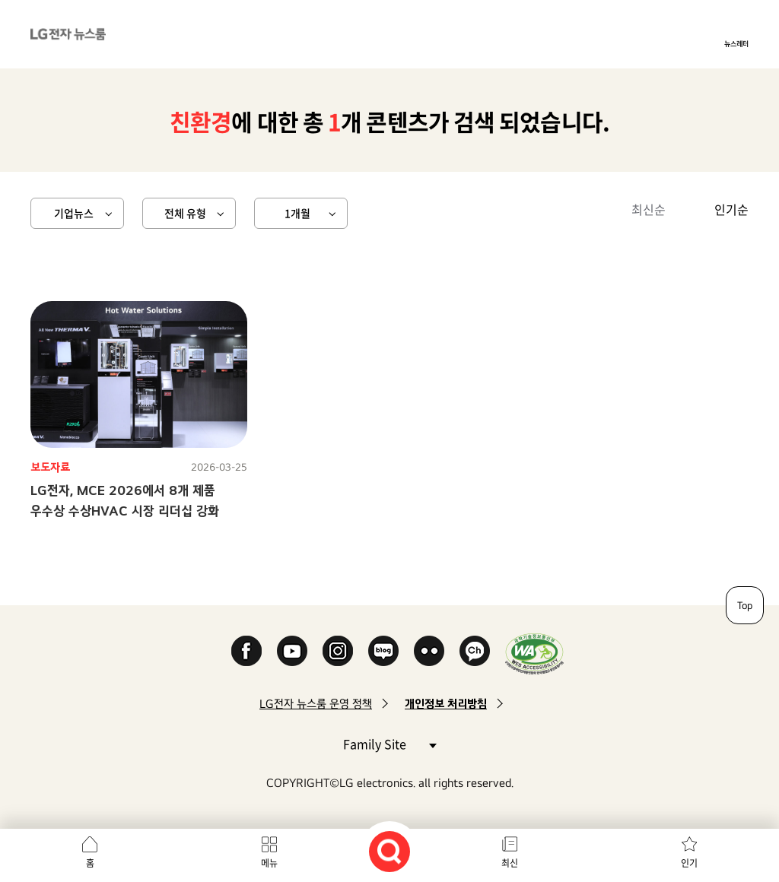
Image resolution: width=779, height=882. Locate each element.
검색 (389, 851)
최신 (509, 863)
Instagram (338, 651)
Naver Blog (383, 651)
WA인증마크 (534, 653)
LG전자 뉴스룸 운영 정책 (315, 703)
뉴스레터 (736, 43)
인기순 (731, 209)
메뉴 (269, 863)
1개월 (297, 212)
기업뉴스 (74, 212)
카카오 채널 (474, 651)
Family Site (389, 743)
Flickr (429, 651)
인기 (689, 863)
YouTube (292, 651)
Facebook (246, 651)
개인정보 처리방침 (446, 703)
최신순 (648, 209)
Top (744, 605)
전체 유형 (185, 212)
